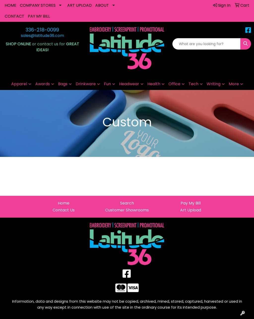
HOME (10, 5)
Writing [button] (214, 84)
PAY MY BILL (39, 16)
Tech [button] (193, 84)
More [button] (234, 84)
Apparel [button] (19, 84)
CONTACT (14, 16)
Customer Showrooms (127, 210)
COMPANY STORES (38, 5)
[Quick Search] (206, 44)
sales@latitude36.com (42, 35)
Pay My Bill (191, 203)
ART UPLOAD (79, 5)
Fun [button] (107, 84)
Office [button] (174, 84)
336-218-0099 (42, 29)
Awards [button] (42, 84)
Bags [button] (62, 84)
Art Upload (190, 210)
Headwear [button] (129, 84)
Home (63, 203)
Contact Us (64, 210)
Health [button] (153, 84)
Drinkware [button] (86, 84)
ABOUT (102, 5)
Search (127, 203)
